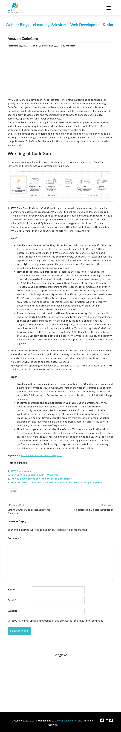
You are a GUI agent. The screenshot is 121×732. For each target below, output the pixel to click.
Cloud (34, 45)
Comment (14, 538)
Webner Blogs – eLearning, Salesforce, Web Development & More (60, 24)
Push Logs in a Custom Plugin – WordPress (35, 474)
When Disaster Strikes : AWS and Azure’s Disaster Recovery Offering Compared (56, 482)
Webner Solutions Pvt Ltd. (68, 720)
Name (12, 589)
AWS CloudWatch (21, 471)
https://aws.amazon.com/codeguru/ (41, 455)
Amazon (13, 491)
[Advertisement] (60, 72)
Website (12, 610)
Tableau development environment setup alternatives (41, 478)
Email (12, 600)
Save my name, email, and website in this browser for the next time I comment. (58, 620)
